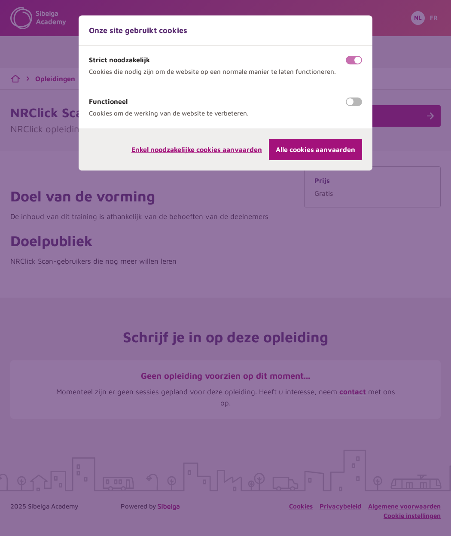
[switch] (354, 60)
